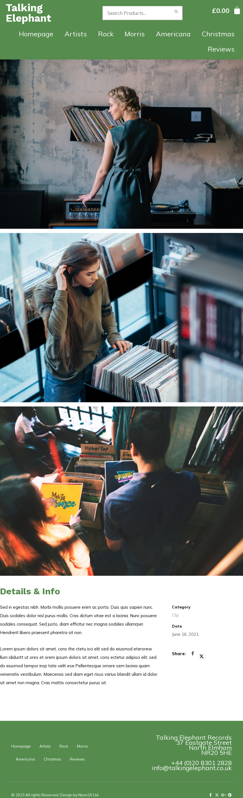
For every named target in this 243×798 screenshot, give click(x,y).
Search (176, 13)
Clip (175, 615)
